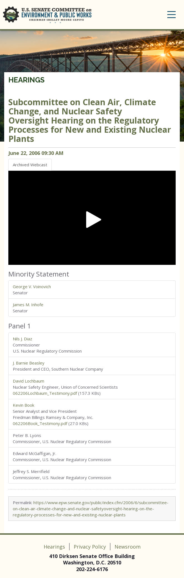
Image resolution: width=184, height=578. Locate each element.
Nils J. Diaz (22, 338)
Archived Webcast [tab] (30, 164)
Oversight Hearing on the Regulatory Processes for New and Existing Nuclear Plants (89, 120)
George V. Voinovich (32, 286)
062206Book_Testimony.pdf (40, 423)
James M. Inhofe (28, 304)
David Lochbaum (28, 381)
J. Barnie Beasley (28, 363)
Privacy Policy (90, 546)
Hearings (26, 80)
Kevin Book (23, 405)
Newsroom (128, 546)
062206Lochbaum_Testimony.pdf (45, 393)
